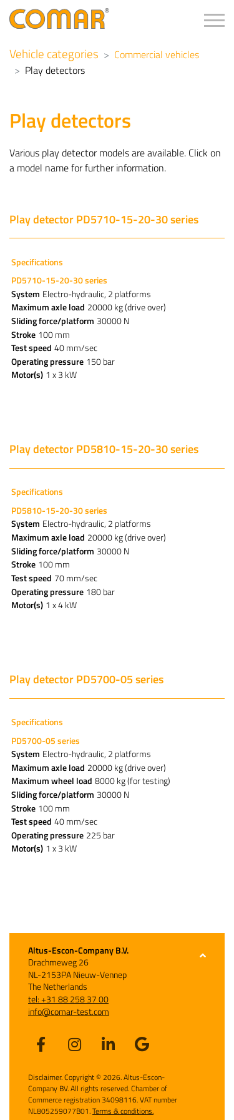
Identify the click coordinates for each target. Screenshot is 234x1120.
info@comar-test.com (68, 1011)
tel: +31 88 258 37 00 (68, 998)
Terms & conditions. (123, 1111)
